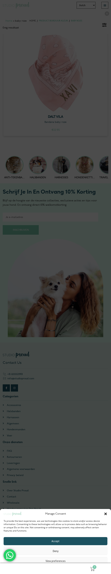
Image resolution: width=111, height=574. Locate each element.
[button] (105, 514)
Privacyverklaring (55, 569)
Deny (56, 551)
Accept (55, 541)
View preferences (56, 561)
